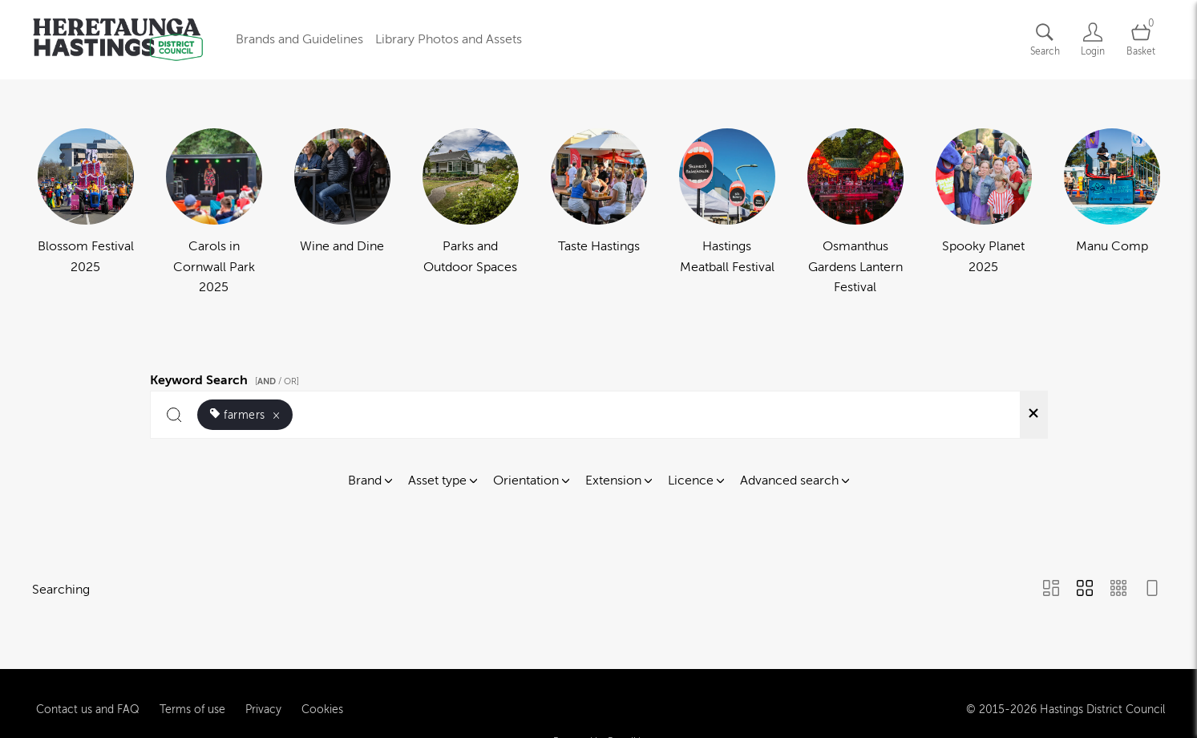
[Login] (1093, 39)
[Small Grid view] (1118, 589)
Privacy (263, 702)
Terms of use (192, 702)
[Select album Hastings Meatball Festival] (727, 213)
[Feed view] (1152, 589)
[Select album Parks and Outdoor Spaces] (471, 213)
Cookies (322, 702)
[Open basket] (1141, 39)
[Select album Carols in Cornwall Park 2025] (214, 213)
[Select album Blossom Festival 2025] (86, 213)
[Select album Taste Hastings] (599, 213)
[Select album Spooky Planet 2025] (984, 213)
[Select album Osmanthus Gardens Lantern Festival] (855, 213)
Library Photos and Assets (448, 39)
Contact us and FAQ (88, 702)
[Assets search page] (1045, 39)
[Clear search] (1033, 414)
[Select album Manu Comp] (1112, 213)
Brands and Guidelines (299, 39)
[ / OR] (277, 381)
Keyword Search (227, 378)
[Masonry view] (1051, 589)
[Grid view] (1085, 589)
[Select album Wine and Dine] (342, 213)
